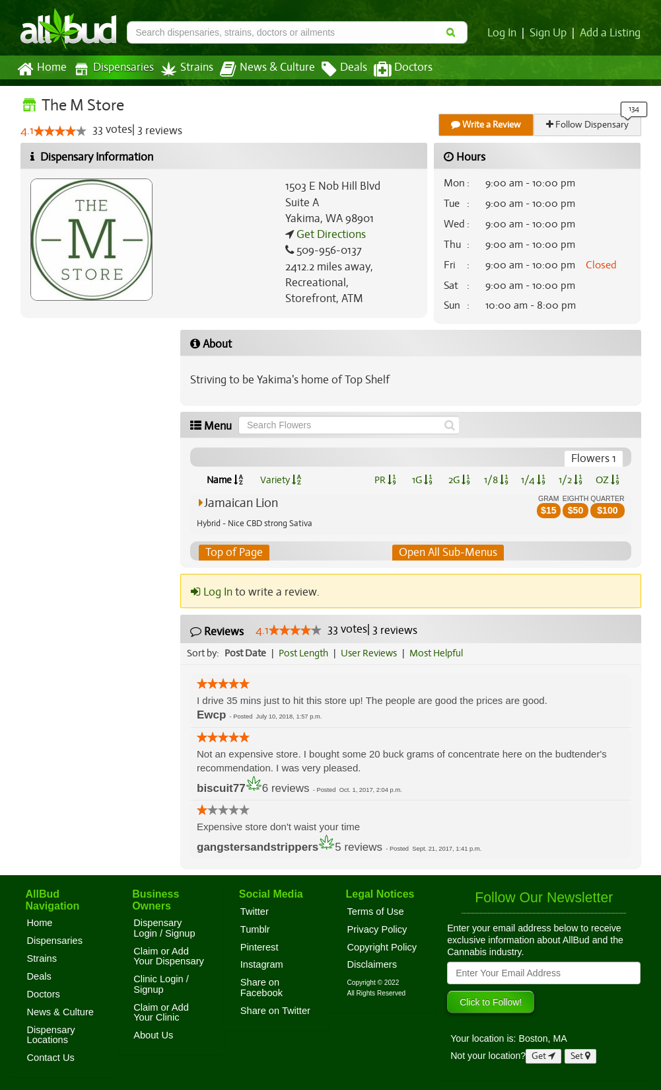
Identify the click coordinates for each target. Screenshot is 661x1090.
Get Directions (329, 234)
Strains (182, 69)
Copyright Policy (382, 947)
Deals (334, 69)
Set (581, 1056)
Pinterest (259, 947)
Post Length (305, 654)
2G (459, 480)
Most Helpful (440, 654)
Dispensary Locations (51, 1035)
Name (225, 480)
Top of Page (233, 552)
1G (422, 480)
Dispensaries (110, 69)
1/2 (570, 480)
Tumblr (255, 929)
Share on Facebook (261, 987)
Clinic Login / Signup (161, 984)
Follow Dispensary (588, 124)
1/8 (496, 480)
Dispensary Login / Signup (164, 928)
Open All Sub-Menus (448, 552)
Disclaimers (372, 965)
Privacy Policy (377, 929)
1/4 (533, 480)
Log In (505, 33)
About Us (153, 1035)
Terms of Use (375, 911)
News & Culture (259, 69)
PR (385, 480)
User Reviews (372, 654)
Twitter (254, 911)
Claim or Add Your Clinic (161, 1012)
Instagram (261, 965)
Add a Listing (611, 33)
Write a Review (487, 124)
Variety (280, 480)
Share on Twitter (275, 1010)
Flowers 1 (593, 458)
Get (543, 1056)
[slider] (58, 131)
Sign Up (550, 33)
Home (41, 69)
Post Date (246, 654)
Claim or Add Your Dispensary (168, 956)
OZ (607, 480)
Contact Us (51, 1057)
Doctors (392, 69)
